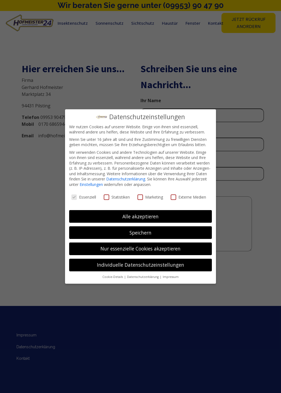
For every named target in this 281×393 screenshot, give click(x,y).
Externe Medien (188, 197)
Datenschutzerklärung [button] (143, 277)
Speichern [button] (140, 232)
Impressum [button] (171, 277)
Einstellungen (91, 184)
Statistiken (117, 197)
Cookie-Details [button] (113, 277)
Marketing (150, 197)
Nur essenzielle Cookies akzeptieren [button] (140, 248)
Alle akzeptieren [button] (140, 216)
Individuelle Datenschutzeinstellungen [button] (140, 264)
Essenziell (83, 197)
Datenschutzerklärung (125, 179)
